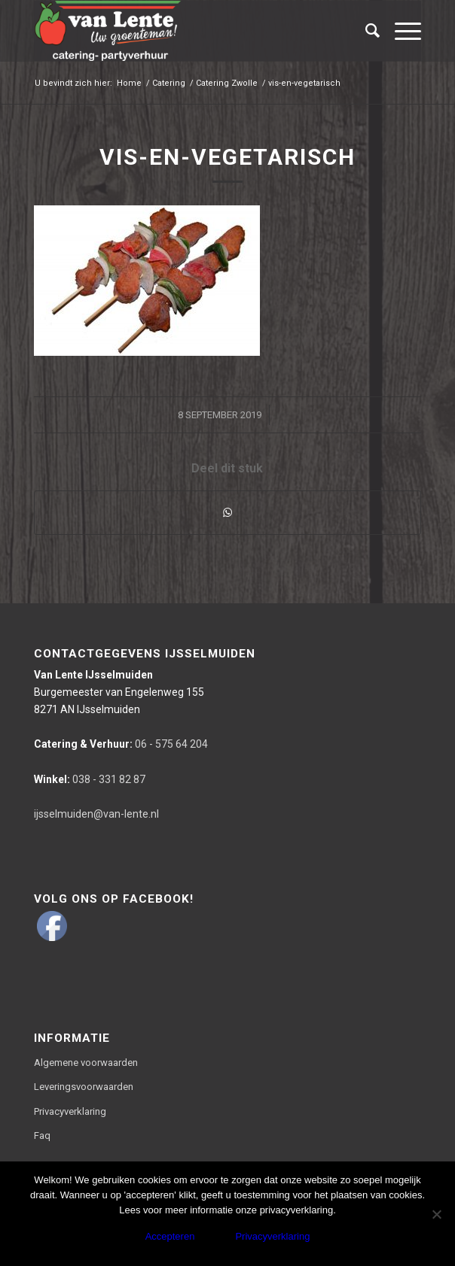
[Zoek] (365, 31)
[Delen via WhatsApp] (227, 512)
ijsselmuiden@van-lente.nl (96, 814)
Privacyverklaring (70, 1111)
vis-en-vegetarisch (227, 157)
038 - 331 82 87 (89, 779)
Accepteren (170, 1236)
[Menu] (400, 31)
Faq (42, 1135)
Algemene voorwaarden (86, 1062)
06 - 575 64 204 (121, 744)
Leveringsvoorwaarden (83, 1086)
